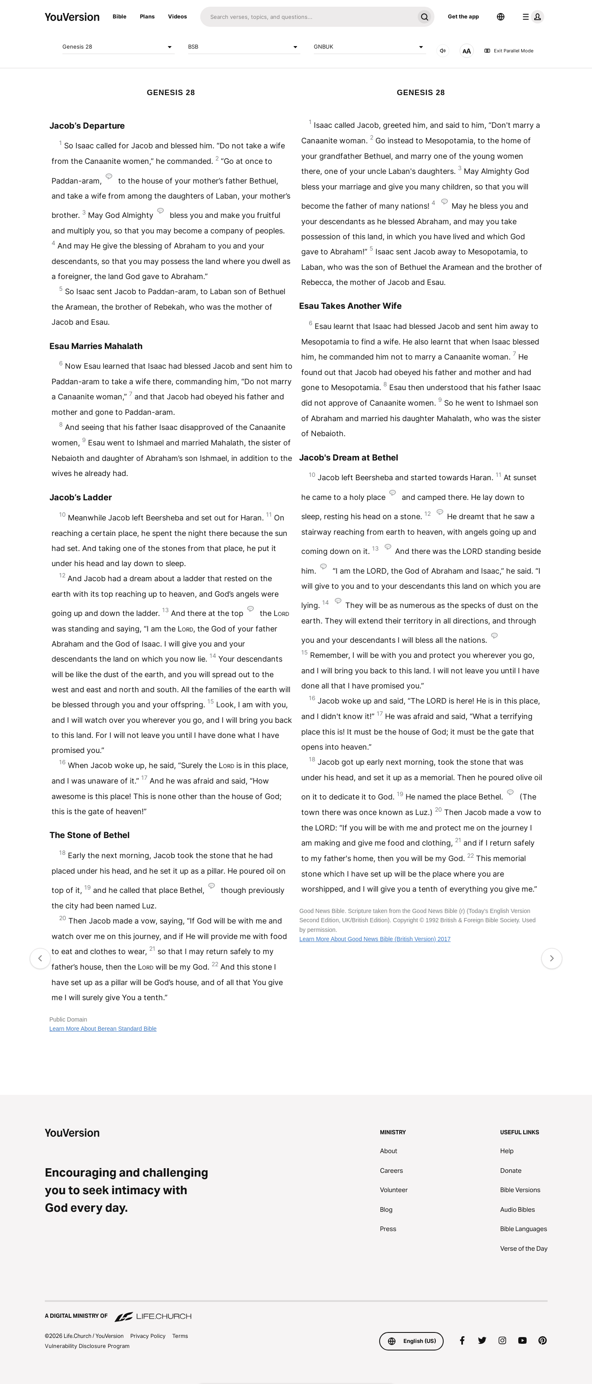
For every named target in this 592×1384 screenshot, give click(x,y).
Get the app (463, 16)
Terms (180, 1335)
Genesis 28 (118, 47)
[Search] (307, 16)
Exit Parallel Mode (508, 50)
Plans (147, 16)
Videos (177, 16)
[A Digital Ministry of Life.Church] (296, 1312)
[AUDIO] (443, 50)
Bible (120, 16)
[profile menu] (532, 16)
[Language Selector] (500, 16)
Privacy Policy (147, 1335)
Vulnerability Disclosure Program (87, 1346)
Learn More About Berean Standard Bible (103, 1028)
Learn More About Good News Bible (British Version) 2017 (374, 939)
